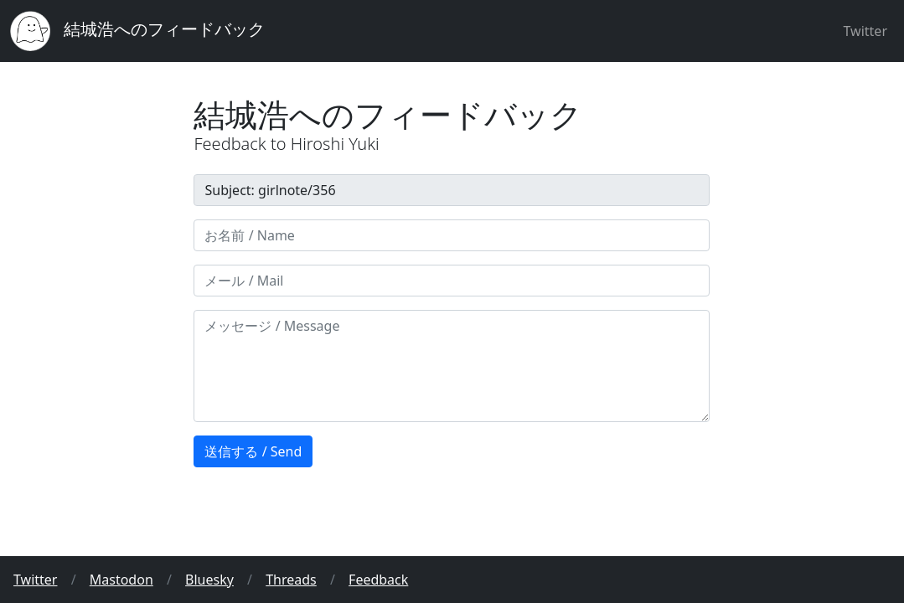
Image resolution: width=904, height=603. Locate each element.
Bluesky (209, 579)
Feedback (378, 579)
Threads (291, 579)
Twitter (865, 31)
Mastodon (121, 579)
